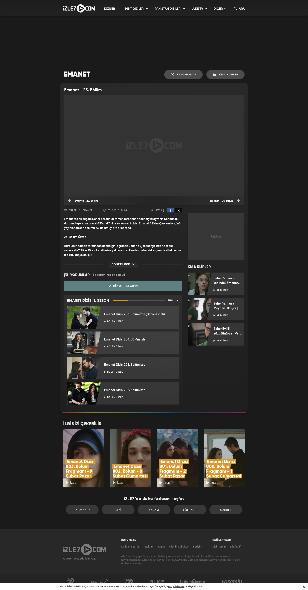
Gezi (118, 510)
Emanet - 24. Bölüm (225, 200)
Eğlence (190, 510)
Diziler (73, 210)
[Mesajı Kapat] (304, 587)
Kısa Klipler (225, 74)
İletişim (197, 546)
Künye (161, 546)
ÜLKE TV (199, 9)
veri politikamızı (176, 586)
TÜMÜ (173, 300)
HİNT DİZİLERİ (136, 9)
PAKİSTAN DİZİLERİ (170, 9)
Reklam (149, 546)
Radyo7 (99, 582)
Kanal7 (70, 582)
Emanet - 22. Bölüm (83, 200)
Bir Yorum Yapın (123, 286)
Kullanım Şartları (131, 546)
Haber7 (192, 582)
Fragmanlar (183, 74)
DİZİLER (111, 9)
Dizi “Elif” (235, 546)
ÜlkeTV (157, 582)
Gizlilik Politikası (179, 546)
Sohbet (226, 510)
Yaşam (154, 510)
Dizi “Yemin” (219, 546)
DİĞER (220, 9)
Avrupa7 (129, 582)
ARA (239, 9)
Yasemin (232, 582)
